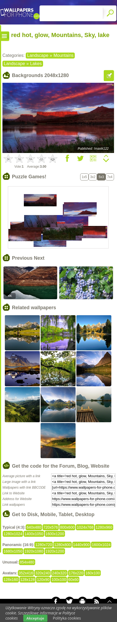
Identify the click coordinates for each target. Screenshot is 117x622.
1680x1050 (13, 551)
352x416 (26, 573)
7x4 (109, 177)
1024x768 (85, 527)
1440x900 (81, 545)
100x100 (58, 579)
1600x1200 (55, 534)
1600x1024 (101, 545)
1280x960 (104, 527)
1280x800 (62, 545)
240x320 (59, 573)
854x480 (27, 562)
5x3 (101, 177)
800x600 (67, 527)
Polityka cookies (67, 618)
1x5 (84, 177)
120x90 (43, 579)
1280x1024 (13, 534)
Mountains (63, 55)
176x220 (76, 573)
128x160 (11, 579)
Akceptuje (35, 618)
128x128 (27, 579)
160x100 (92, 573)
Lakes (36, 63)
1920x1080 (33, 551)
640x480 (34, 527)
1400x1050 (33, 534)
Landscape (37, 55)
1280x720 (43, 545)
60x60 (73, 579)
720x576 (50, 527)
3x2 (92, 177)
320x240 (42, 573)
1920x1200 (55, 551)
